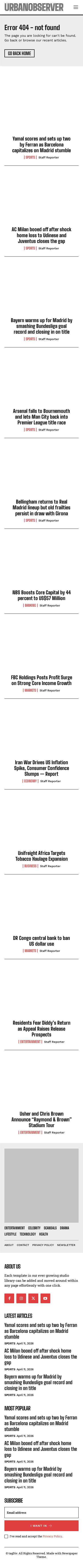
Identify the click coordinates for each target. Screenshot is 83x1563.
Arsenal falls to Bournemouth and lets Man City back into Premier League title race (41, 417)
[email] (41, 1512)
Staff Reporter (49, 157)
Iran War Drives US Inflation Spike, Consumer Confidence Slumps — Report (41, 768)
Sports (30, 157)
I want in (41, 1526)
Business (30, 866)
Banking (30, 605)
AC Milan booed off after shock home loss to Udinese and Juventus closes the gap (41, 235)
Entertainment (30, 1041)
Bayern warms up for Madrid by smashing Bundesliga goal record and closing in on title (41, 326)
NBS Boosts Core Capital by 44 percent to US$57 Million (41, 595)
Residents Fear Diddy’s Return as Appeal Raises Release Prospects (41, 1029)
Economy (30, 781)
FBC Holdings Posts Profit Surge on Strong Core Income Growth (41, 680)
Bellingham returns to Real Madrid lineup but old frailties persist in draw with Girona (41, 507)
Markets (30, 690)
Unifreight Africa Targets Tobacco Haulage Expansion (41, 856)
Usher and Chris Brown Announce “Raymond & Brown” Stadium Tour (42, 1119)
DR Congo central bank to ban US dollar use (41, 941)
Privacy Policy (52, 1536)
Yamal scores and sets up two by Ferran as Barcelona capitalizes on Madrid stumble (41, 144)
